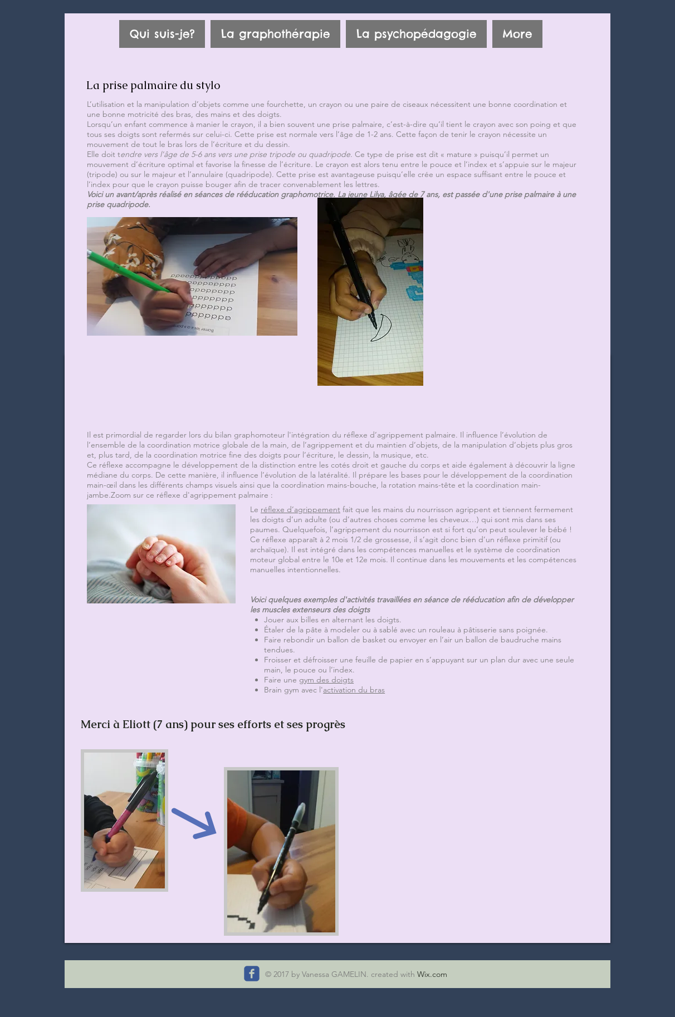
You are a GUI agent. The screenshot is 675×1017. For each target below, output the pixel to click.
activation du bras (354, 690)
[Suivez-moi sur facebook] (252, 973)
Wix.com (432, 974)
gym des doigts (326, 680)
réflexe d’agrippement (300, 509)
